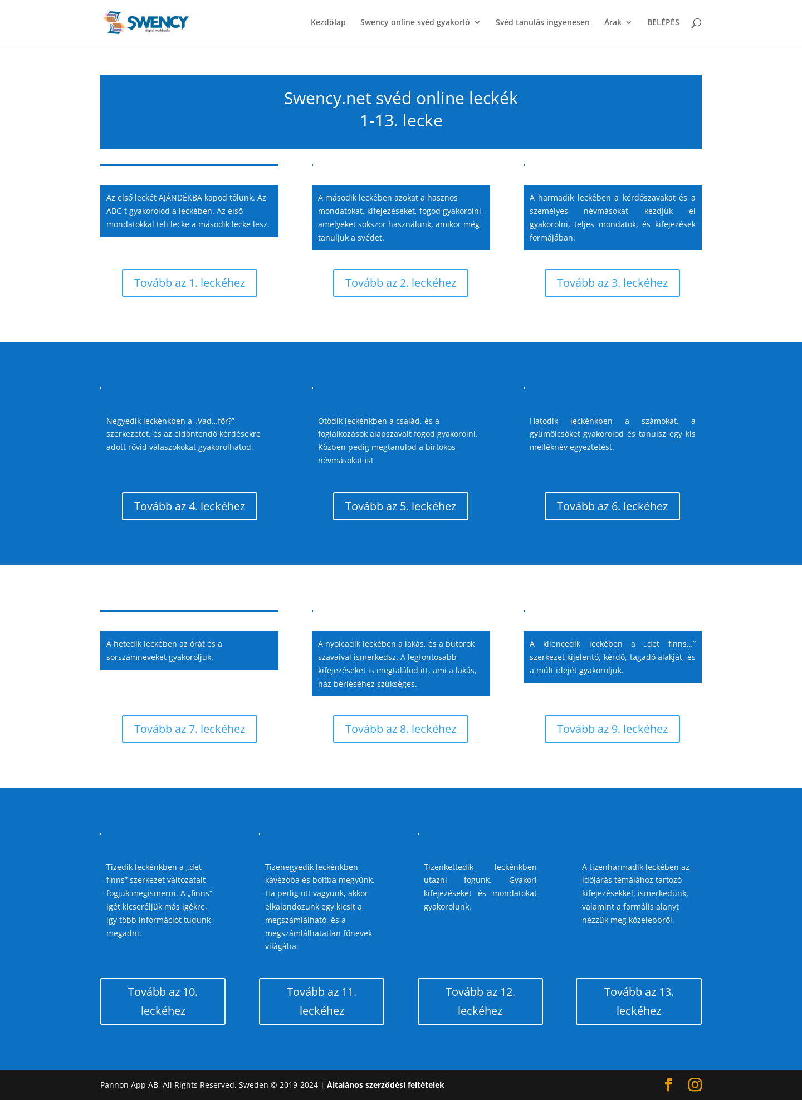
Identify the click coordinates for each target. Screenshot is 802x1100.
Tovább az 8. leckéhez (400, 728)
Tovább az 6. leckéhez (612, 506)
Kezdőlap (328, 22)
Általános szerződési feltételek (385, 1084)
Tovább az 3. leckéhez (612, 282)
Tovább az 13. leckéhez (639, 1001)
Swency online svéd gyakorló (415, 22)
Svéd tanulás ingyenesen (543, 22)
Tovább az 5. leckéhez (400, 506)
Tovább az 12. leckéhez (480, 1001)
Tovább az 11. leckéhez (321, 1001)
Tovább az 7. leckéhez (189, 728)
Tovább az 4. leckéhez (189, 506)
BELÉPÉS (663, 22)
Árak (613, 22)
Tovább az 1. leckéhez (189, 282)
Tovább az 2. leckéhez (400, 282)
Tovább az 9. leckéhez (612, 728)
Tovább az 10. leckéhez (163, 1001)
